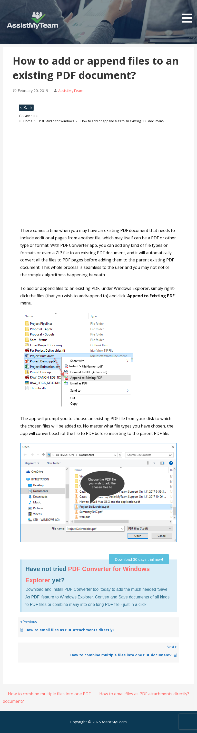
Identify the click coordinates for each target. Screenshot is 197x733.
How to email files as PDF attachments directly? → (146, 694)
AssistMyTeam (70, 90)
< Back (26, 107)
